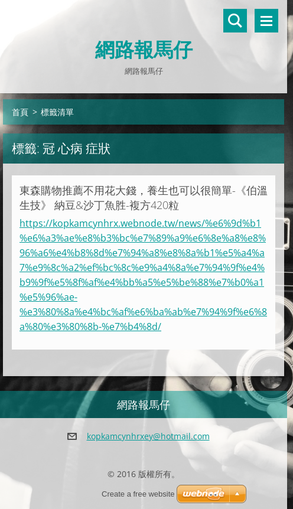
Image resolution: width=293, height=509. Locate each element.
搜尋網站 (235, 20)
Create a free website (138, 494)
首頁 (20, 112)
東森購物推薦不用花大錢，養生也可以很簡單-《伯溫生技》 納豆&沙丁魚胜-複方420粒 (143, 197)
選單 (266, 20)
